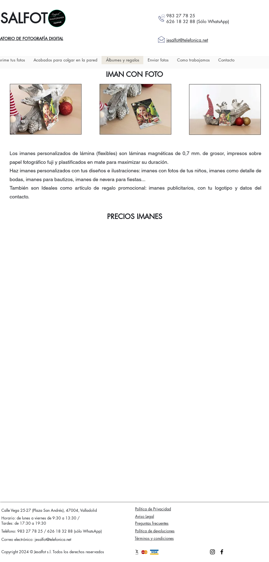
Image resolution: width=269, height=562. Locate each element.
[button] (46, 109)
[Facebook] (221, 552)
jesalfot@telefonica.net (53, 539)
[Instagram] (212, 552)
